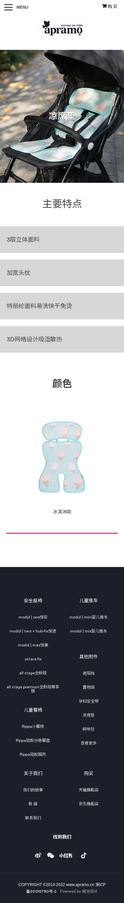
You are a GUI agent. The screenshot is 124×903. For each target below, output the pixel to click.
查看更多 (89, 743)
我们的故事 (33, 790)
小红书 (66, 853)
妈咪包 (89, 729)
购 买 (109, 6)
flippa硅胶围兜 (33, 754)
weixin (50, 853)
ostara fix (33, 659)
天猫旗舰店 (89, 790)
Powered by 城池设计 (79, 891)
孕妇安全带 (89, 701)
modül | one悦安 (33, 617)
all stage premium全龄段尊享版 (33, 689)
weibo (38, 853)
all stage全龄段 (33, 673)
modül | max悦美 (33, 645)
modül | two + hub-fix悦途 (33, 631)
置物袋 (89, 687)
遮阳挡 (89, 673)
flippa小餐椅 (33, 727)
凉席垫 (89, 715)
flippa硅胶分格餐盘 (33, 740)
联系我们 (33, 818)
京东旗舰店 (89, 804)
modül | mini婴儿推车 (88, 617)
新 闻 (32, 804)
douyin (83, 853)
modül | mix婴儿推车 (88, 631)
